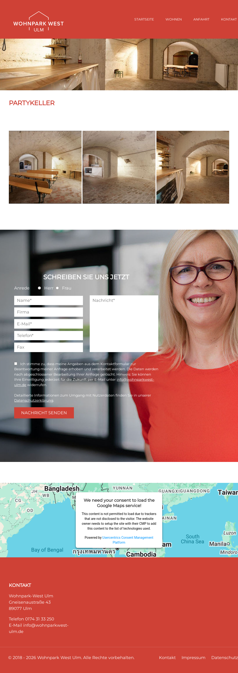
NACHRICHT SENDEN (44, 412)
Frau (63, 288)
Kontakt (167, 657)
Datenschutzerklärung (33, 400)
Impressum (193, 657)
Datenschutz (224, 657)
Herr (45, 288)
